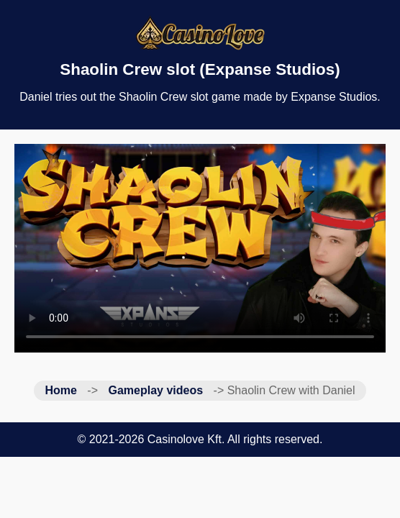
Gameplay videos (155, 390)
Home (60, 390)
